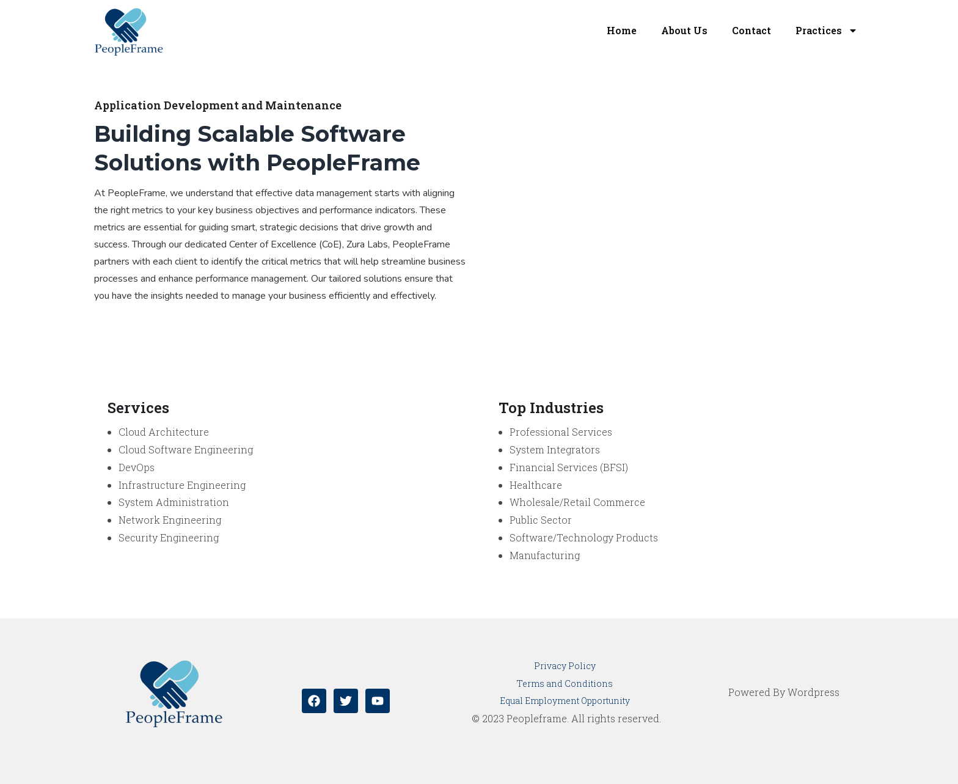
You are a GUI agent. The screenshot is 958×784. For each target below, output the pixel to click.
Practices (826, 31)
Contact (751, 30)
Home (622, 30)
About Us (684, 30)
